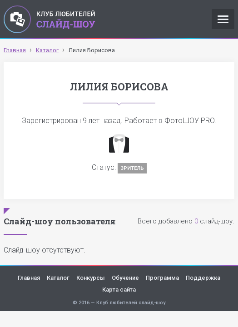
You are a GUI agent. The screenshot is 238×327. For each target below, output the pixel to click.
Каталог (58, 277)
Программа (162, 277)
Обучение (125, 277)
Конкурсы (90, 277)
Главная (29, 277)
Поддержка (203, 277)
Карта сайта (119, 289)
